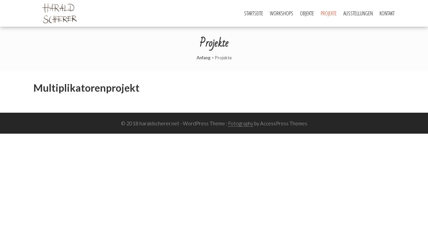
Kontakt (387, 13)
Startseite (253, 13)
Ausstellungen (358, 13)
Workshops (281, 13)
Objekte (307, 13)
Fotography (240, 123)
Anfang (203, 57)
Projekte (329, 13)
